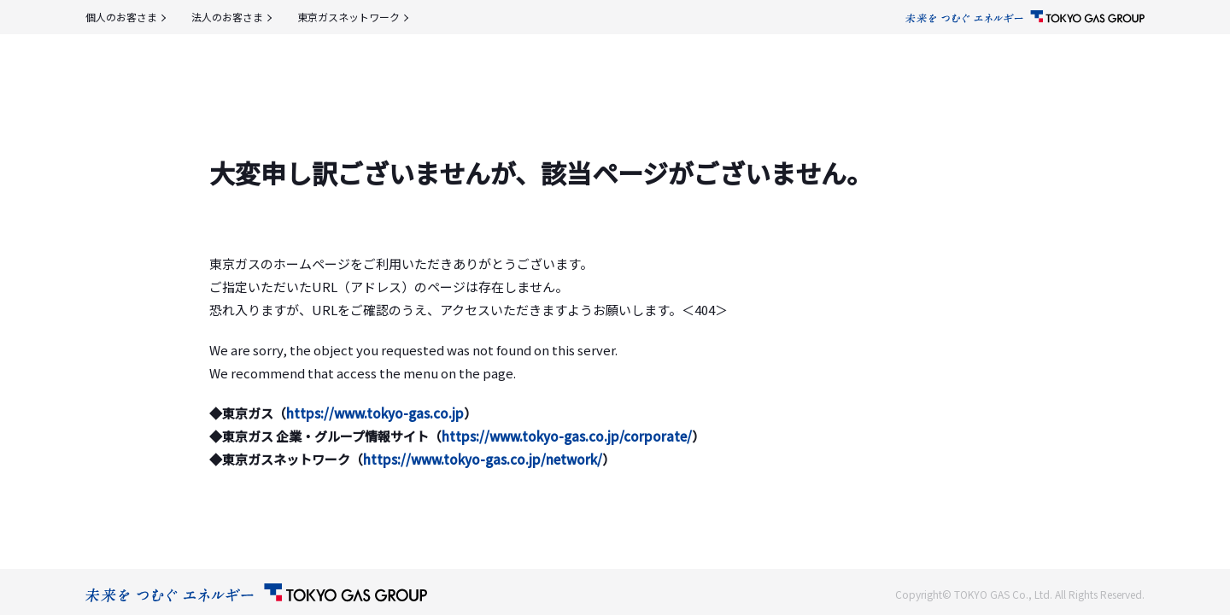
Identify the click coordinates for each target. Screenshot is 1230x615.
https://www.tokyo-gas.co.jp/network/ (482, 459)
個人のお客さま (121, 16)
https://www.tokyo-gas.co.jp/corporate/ (567, 436)
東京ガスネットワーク (348, 16)
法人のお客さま (227, 16)
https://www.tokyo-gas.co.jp (375, 413)
